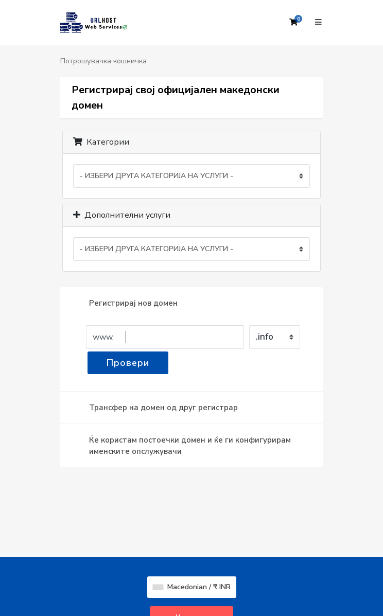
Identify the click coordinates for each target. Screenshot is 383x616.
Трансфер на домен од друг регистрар (155, 407)
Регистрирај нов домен (125, 303)
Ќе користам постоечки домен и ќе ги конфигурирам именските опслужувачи (182, 445)
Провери (128, 363)
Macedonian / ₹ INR (192, 587)
